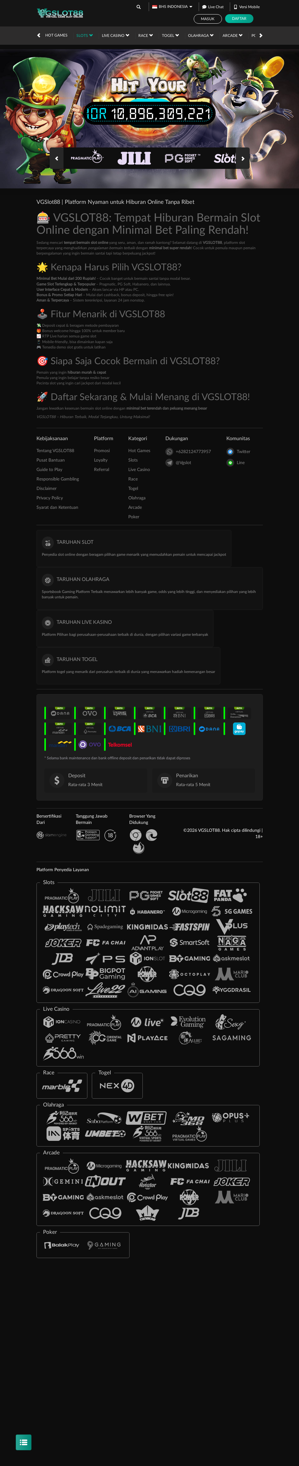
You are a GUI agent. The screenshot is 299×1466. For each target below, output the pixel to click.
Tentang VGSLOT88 (55, 451)
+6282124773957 (188, 452)
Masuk (207, 19)
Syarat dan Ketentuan (57, 507)
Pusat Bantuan (50, 460)
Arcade (232, 35)
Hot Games (56, 35)
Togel (170, 35)
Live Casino (115, 35)
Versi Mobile (246, 7)
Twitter (238, 452)
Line (235, 463)
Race (145, 35)
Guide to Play (49, 470)
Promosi (102, 451)
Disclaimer (46, 488)
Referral (101, 470)
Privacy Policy (49, 498)
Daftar (239, 18)
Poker (133, 517)
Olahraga (200, 35)
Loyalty (101, 460)
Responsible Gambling (57, 479)
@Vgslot (178, 463)
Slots (84, 35)
